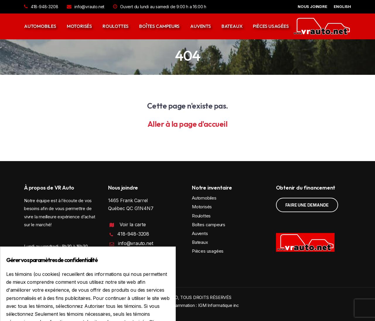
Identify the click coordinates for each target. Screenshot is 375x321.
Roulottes (116, 26)
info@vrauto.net (85, 6)
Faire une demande (307, 204)
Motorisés (79, 26)
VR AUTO (168, 297)
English (342, 6)
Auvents (200, 26)
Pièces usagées (271, 26)
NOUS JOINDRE (312, 6)
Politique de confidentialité (134, 260)
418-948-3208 (41, 6)
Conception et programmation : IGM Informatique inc (187, 305)
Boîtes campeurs (159, 26)
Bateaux (232, 26)
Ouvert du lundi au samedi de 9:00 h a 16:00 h (159, 6)
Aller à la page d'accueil (188, 124)
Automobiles (40, 26)
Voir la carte (133, 224)
